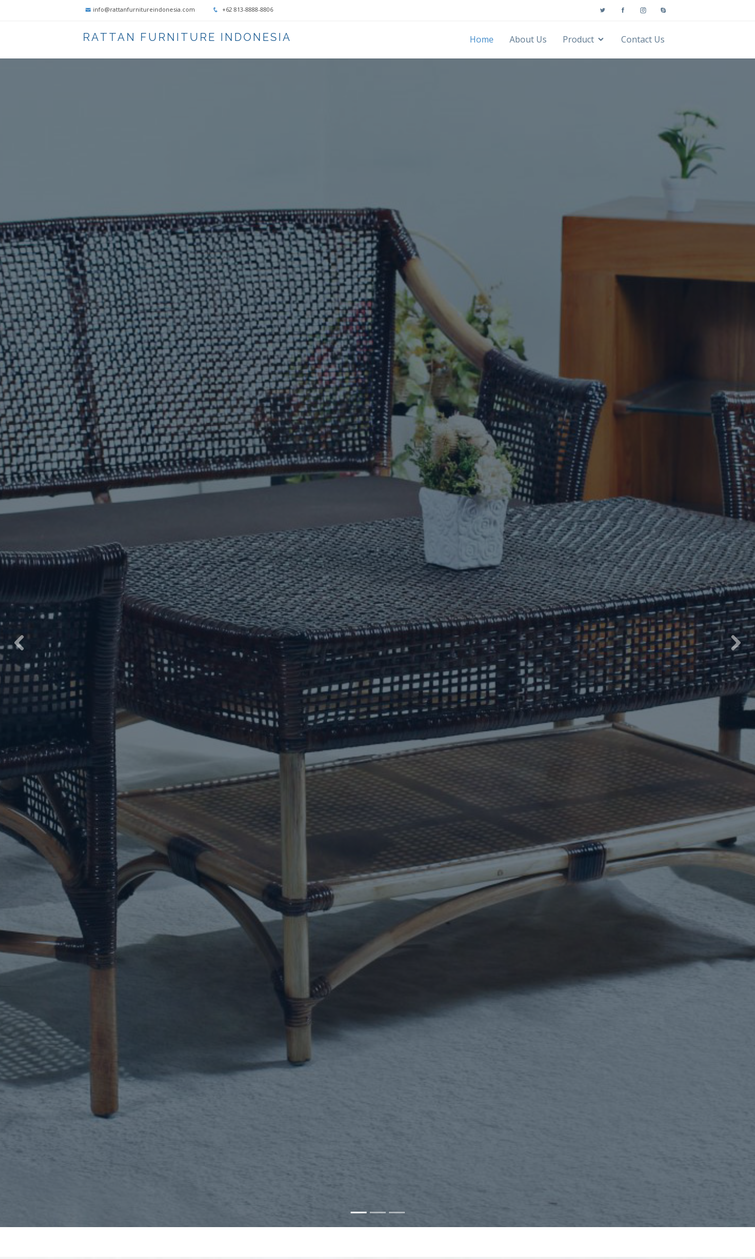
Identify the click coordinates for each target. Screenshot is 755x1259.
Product (578, 39)
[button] (19, 631)
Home (482, 39)
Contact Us (643, 39)
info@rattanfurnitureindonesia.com (144, 9)
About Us (528, 39)
